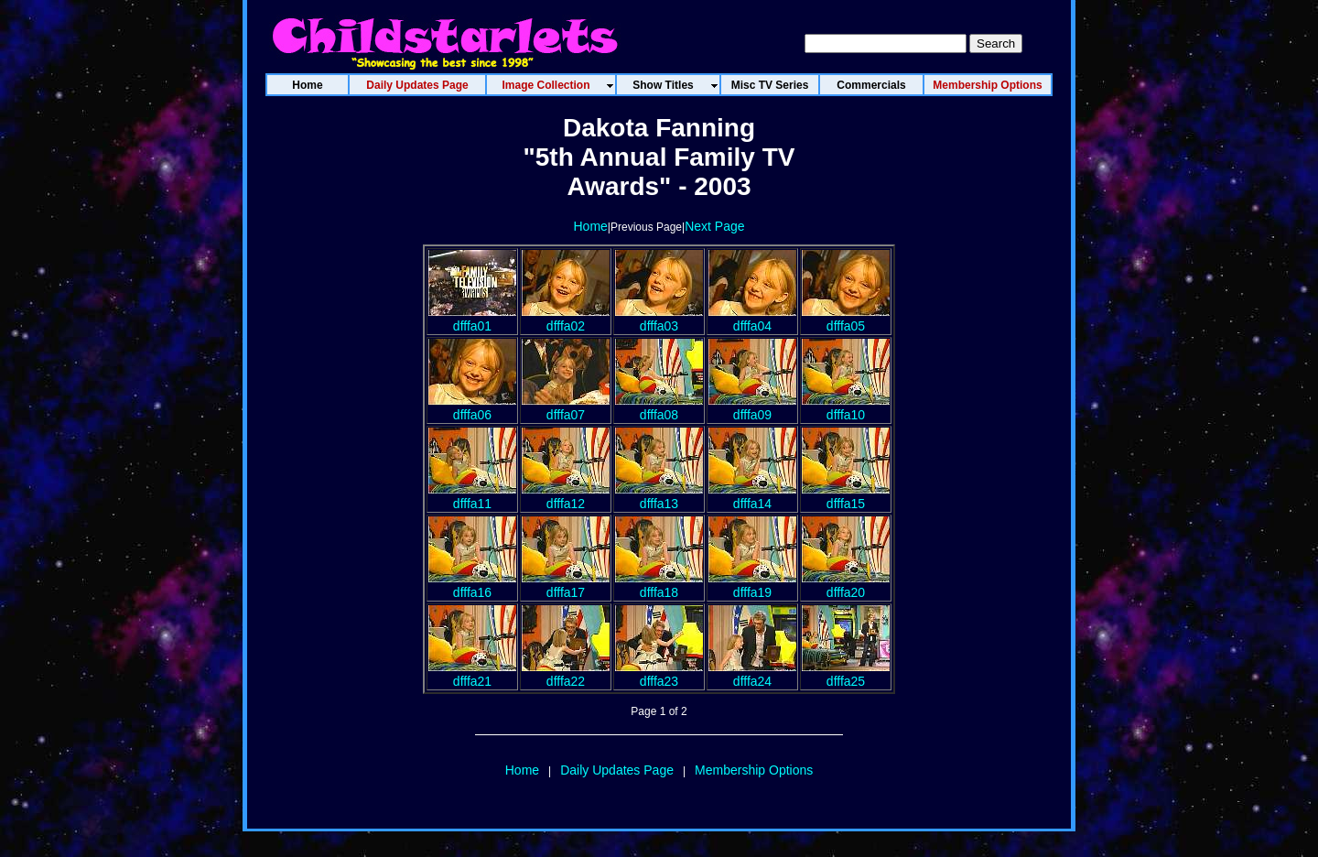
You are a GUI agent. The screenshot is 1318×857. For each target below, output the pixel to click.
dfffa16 (472, 585)
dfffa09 (752, 407)
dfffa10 (846, 407)
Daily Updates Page (617, 770)
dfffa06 (472, 407)
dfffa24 (752, 674)
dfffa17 (566, 585)
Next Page (714, 226)
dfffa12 (566, 496)
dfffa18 (659, 585)
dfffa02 (566, 318)
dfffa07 (566, 407)
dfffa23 (659, 674)
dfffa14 (752, 496)
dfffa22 (566, 674)
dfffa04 (752, 318)
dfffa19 (752, 585)
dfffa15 (846, 496)
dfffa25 (846, 674)
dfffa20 (846, 585)
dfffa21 (472, 674)
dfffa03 (659, 318)
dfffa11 (472, 496)
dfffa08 (659, 407)
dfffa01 (472, 318)
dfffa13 (659, 496)
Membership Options (754, 770)
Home (590, 226)
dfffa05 (846, 318)
